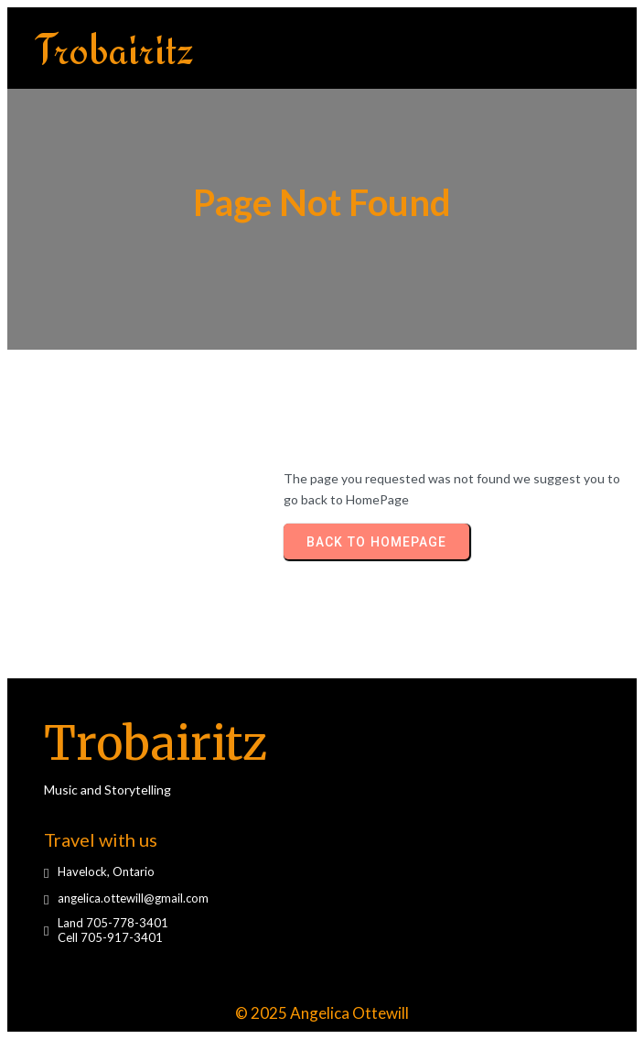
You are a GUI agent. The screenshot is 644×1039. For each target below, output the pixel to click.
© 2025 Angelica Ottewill (322, 1013)
